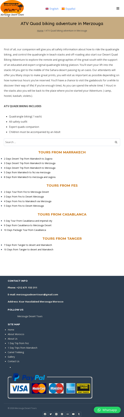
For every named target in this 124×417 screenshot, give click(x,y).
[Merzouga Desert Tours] (12, 8)
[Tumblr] (79, 414)
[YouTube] (73, 414)
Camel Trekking (16, 352)
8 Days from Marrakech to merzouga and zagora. (30, 177)
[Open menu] (118, 8)
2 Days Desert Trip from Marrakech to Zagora (28, 158)
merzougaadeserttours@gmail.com (37, 294)
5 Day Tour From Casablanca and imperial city (28, 220)
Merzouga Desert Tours (29, 316)
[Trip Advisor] (67, 414)
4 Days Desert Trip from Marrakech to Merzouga (29, 167)
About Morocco (16, 334)
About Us (12, 338)
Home (11, 329)
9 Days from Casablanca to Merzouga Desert (28, 225)
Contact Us (13, 361)
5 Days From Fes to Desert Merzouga (24, 205)
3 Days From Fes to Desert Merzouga (24, 196)
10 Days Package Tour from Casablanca (25, 229)
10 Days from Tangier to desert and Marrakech (28, 249)
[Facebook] (45, 414)
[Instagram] (56, 414)
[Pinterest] (62, 414)
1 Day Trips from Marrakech (22, 347)
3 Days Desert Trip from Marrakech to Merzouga (29, 163)
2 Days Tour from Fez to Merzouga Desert (26, 191)
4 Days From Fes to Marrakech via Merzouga (27, 201)
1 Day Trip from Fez (18, 343)
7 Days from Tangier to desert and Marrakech (28, 244)
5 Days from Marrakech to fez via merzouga (27, 172)
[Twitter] (50, 414)
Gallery (11, 356)
